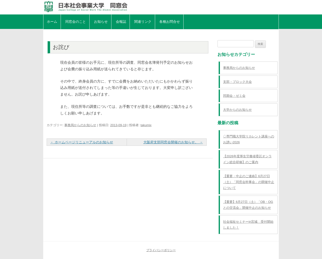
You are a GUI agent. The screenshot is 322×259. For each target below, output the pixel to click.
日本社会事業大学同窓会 (161, 6)
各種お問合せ (169, 22)
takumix (145, 125)
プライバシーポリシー (161, 250)
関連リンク (142, 22)
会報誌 (121, 22)
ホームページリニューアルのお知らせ (81, 142)
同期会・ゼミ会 (234, 96)
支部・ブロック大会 (237, 82)
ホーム (52, 22)
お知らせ (101, 22)
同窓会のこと (75, 22)
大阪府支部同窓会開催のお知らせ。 (173, 142)
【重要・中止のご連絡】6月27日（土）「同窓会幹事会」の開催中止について (248, 182)
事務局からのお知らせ (80, 125)
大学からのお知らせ (237, 109)
